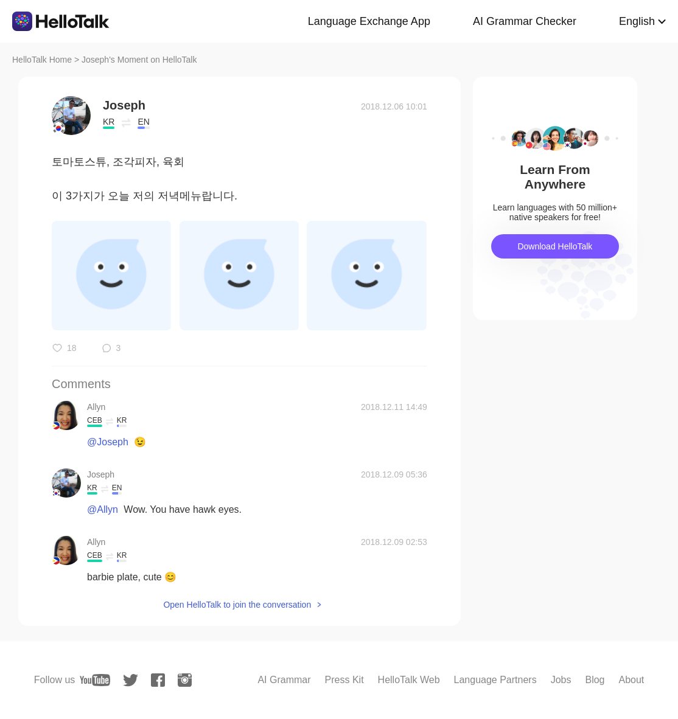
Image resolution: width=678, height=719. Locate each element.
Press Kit (344, 680)
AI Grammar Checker (524, 21)
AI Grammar (283, 680)
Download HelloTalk (554, 246)
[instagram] (185, 680)
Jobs (561, 680)
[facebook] (158, 680)
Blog (594, 680)
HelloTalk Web (409, 680)
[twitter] (130, 680)
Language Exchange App (369, 21)
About (631, 680)
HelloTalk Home (42, 59)
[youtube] (95, 680)
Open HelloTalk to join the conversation (237, 605)
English (637, 21)
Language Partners (495, 680)
